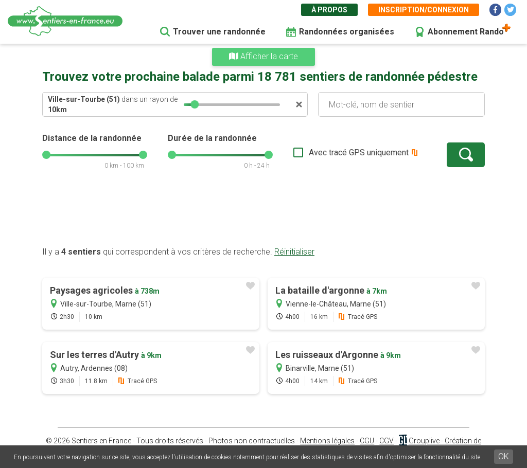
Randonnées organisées (346, 32)
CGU (367, 441)
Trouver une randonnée (219, 32)
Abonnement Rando (466, 32)
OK (503, 456)
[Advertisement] (263, 213)
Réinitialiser (294, 252)
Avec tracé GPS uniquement (359, 152)
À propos (329, 10)
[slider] (194, 104)
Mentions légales (327, 441)
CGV (386, 441)
